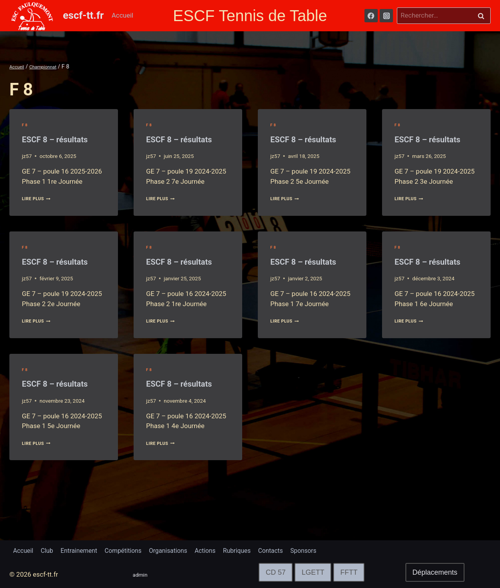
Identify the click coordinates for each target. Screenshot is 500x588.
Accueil (123, 15)
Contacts (290, 550)
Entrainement (84, 550)
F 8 (25, 124)
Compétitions (131, 550)
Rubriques (253, 550)
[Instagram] (386, 15)
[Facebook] (371, 15)
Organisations (179, 550)
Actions (219, 550)
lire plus (39, 214)
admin (142, 574)
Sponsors (325, 550)
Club (49, 550)
